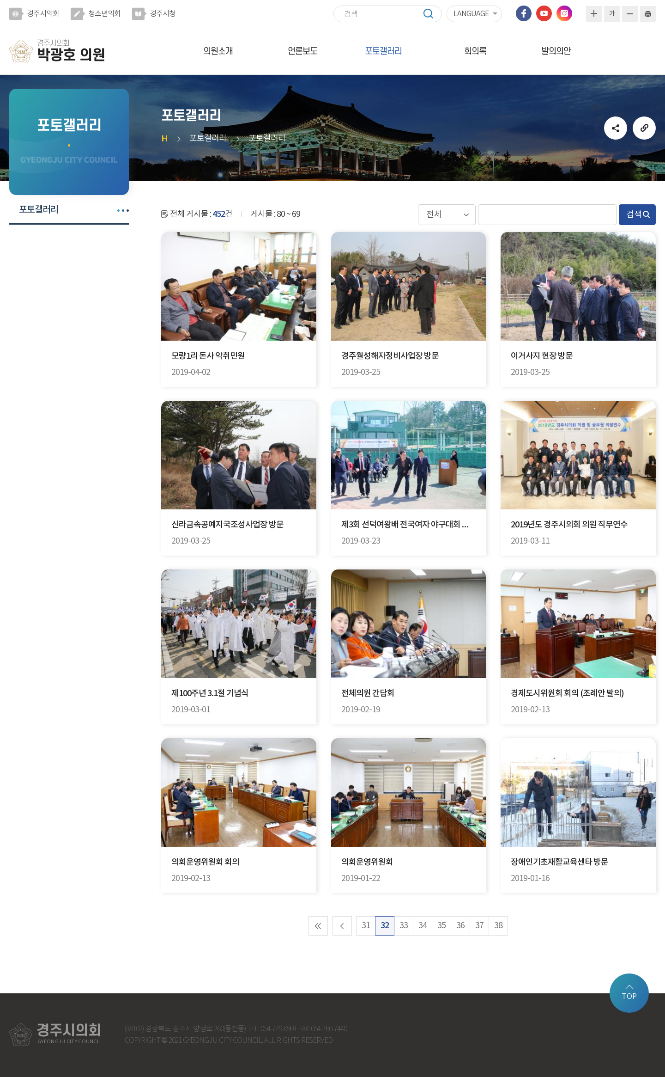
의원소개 (218, 51)
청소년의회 (104, 14)
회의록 (475, 51)
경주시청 (162, 14)
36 (460, 925)
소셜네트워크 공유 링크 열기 (615, 128)
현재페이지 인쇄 (648, 14)
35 (441, 925)
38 (498, 925)
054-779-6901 (278, 1029)
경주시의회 (43, 14)
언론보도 (302, 51)
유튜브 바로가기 (544, 13)
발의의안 (556, 51)
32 (385, 925)
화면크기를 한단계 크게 (594, 14)
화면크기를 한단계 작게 (630, 14)
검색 (432, 14)
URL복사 (644, 128)
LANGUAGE (471, 14)
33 (403, 925)
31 (366, 925)
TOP (629, 996)
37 (479, 925)
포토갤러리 (383, 51)
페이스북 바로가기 (524, 13)
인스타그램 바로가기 (564, 13)
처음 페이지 (318, 926)
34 (422, 925)
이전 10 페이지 (342, 926)
